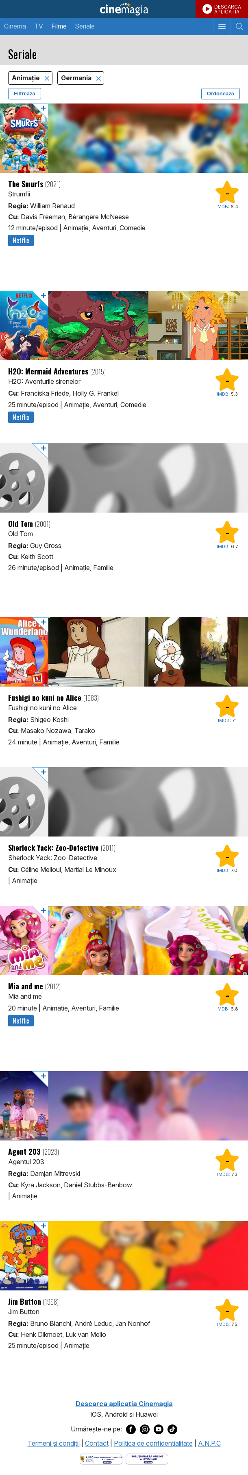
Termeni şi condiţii (54, 1443)
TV (38, 26)
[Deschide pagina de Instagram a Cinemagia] (145, 1429)
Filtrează (24, 93)
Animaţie (26, 78)
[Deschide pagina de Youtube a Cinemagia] (158, 1429)
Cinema (15, 26)
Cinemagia (124, 9)
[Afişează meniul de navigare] (222, 26)
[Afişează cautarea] (239, 26)
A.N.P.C (209, 1443)
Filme (59, 26)
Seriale (85, 26)
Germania (77, 78)
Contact (97, 1443)
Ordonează (220, 93)
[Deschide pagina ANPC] (101, 1458)
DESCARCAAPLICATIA (227, 9)
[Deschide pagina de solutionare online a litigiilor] (147, 1458)
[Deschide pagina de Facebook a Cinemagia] (131, 1429)
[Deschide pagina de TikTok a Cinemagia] (172, 1429)
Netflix (21, 240)
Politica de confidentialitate (153, 1443)
